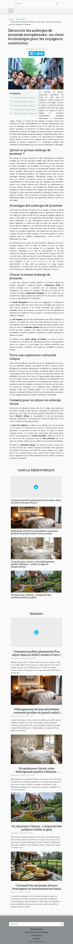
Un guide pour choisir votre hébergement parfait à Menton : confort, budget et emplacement (33, 564)
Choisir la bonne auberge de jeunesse (24, 105)
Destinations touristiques (36, 932)
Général (36, 938)
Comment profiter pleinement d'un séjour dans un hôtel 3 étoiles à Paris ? (36, 501)
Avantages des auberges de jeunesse (23, 101)
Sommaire (16, 93)
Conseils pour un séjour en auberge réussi (25, 113)
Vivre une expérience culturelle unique (24, 109)
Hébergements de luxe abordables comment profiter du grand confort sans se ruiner (34, 532)
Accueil (10, 19)
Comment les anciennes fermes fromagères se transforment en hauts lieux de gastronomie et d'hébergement (36, 889)
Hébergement (20, 19)
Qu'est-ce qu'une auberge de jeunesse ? (24, 97)
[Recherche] (36, 3)
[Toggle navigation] (11, 11)
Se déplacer (36, 935)
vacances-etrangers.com (39, 261)
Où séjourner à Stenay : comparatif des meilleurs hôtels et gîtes (31, 596)
